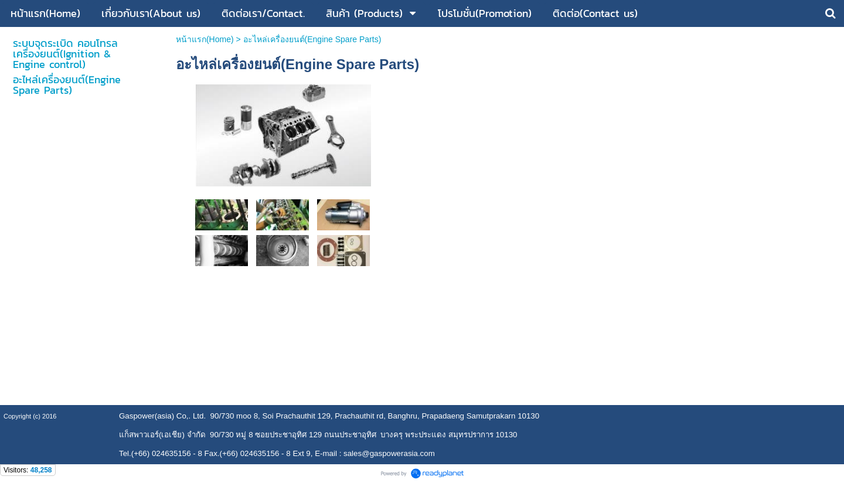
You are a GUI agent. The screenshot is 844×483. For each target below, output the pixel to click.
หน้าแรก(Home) (205, 39)
